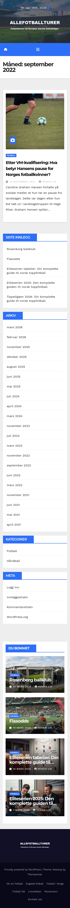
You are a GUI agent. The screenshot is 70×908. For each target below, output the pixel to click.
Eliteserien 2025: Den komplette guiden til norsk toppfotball (31, 803)
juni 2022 (13, 475)
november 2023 (18, 426)
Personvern (51, 891)
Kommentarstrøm (20, 607)
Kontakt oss (35, 899)
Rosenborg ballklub (21, 249)
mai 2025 (14, 386)
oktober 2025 (17, 357)
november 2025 (18, 347)
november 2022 (18, 455)
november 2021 (18, 495)
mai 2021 (13, 514)
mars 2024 (14, 416)
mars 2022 (14, 485)
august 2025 (16, 366)
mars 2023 (14, 445)
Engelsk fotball (34, 883)
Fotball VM (19, 891)
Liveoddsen (34, 891)
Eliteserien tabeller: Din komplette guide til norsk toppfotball (33, 762)
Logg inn (13, 587)
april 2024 (14, 406)
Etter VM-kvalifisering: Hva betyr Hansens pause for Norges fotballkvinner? (31, 168)
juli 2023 (13, 436)
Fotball (11, 155)
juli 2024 (13, 396)
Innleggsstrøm (17, 597)
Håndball (13, 561)
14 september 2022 (23, 181)
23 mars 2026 (22, 686)
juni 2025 (13, 376)
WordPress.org (17, 617)
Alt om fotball (14, 883)
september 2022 (19, 465)
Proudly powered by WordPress (23, 869)
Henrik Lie (47, 181)
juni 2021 (13, 505)
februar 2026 (16, 337)
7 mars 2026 (21, 810)
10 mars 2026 (22, 727)
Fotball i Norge (55, 883)
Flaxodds (13, 259)
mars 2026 (15, 327)
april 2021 (14, 524)
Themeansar (34, 874)
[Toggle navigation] (38, 49)
